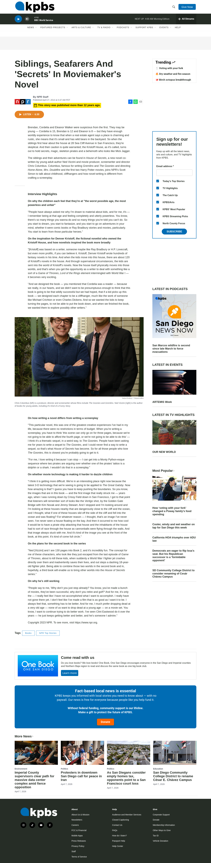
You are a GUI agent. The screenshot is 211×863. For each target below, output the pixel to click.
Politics (64, 769)
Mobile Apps (77, 835)
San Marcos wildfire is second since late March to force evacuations (171, 348)
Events (164, 30)
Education (158, 769)
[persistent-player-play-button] (18, 21)
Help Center (117, 846)
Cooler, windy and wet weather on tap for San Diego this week (173, 526)
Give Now (187, 7)
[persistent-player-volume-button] (27, 21)
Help (178, 30)
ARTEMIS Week (162, 402)
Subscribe (174, 231)
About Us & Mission (80, 814)
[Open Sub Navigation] (36, 30)
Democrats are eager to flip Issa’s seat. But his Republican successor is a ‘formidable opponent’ (173, 555)
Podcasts (123, 30)
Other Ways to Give (162, 830)
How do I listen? (119, 835)
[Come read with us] (38, 665)
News (30, 30)
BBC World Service (43, 22)
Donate (105, 722)
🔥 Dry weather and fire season (172, 73)
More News (24, 736)
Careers (75, 825)
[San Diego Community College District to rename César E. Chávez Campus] (174, 753)
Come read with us (77, 657)
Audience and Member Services (126, 814)
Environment (21, 769)
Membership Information (164, 825)
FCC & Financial (79, 830)
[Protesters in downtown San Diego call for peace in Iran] (82, 753)
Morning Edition (161, 21)
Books (28, 633)
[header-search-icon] (174, 7)
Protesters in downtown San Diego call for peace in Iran (81, 776)
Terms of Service (79, 857)
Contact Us (117, 825)
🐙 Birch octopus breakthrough (173, 79)
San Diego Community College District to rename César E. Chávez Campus (173, 776)
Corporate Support (161, 814)
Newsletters (77, 820)
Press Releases (79, 841)
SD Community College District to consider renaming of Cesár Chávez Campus (173, 573)
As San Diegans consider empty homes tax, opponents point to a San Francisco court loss (126, 778)
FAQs (114, 830)
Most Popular (163, 470)
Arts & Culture (81, 30)
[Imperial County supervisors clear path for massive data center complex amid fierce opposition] (36, 753)
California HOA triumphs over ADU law (174, 539)
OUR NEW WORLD (164, 451)
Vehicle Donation (160, 841)
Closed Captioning (120, 820)
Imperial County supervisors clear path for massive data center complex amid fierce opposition (34, 780)
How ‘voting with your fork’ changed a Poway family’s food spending (171, 511)
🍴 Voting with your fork (169, 68)
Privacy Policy (78, 846)
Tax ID (156, 835)
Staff (74, 851)
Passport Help (118, 841)
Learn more (69, 673)
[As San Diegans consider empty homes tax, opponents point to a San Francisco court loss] (128, 753)
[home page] (34, 7)
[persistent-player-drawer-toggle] (186, 21)
